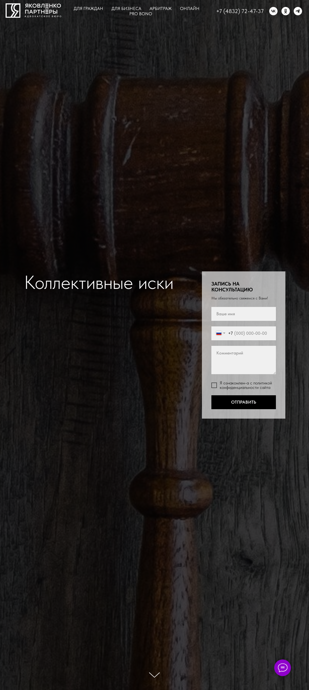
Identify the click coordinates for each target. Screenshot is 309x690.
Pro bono (140, 13)
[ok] (285, 11)
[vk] (273, 11)
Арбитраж (161, 8)
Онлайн (189, 8)
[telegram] (298, 11)
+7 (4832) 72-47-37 (240, 11)
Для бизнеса (126, 8)
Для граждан (88, 8)
